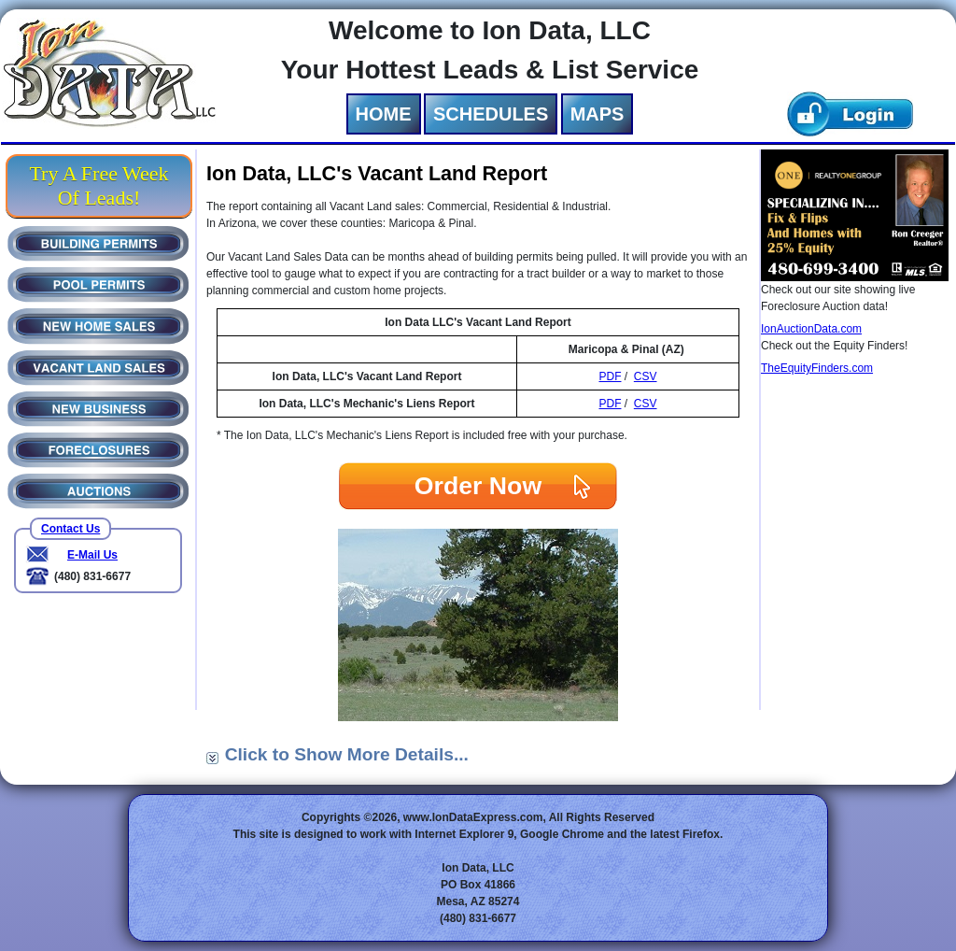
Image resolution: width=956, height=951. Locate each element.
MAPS (597, 114)
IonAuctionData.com (811, 328)
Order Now (478, 486)
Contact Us (70, 528)
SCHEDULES (490, 114)
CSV (645, 376)
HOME (384, 114)
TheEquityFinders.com (817, 368)
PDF (609, 376)
